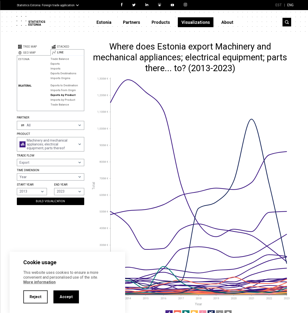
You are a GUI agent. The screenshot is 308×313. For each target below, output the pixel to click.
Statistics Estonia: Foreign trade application (46, 5)
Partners (131, 22)
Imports (55, 68)
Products (161, 22)
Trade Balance (60, 59)
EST (279, 5)
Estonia (103, 22)
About (227, 22)
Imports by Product (63, 99)
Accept (66, 296)
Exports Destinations (63, 73)
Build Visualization (50, 201)
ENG (290, 5)
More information (39, 282)
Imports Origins (60, 78)
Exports (55, 63)
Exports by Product (63, 95)
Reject (35, 296)
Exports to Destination (64, 85)
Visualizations (195, 22)
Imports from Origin (63, 90)
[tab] (34, 47)
